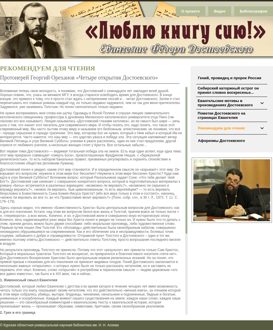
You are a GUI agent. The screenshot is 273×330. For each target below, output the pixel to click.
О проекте (190, 11)
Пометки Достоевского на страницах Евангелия (221, 115)
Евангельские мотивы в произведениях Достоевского (225, 103)
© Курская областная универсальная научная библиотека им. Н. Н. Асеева (59, 325)
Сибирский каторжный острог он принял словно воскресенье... (228, 90)
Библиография (253, 11)
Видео (220, 11)
